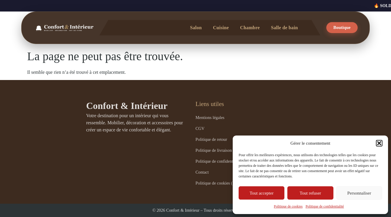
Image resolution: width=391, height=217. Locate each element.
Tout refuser (310, 193)
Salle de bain (284, 27)
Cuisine (221, 27)
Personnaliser (359, 193)
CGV (200, 128)
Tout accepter (261, 193)
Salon (196, 27)
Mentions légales (210, 117)
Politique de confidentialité (325, 206)
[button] (379, 143)
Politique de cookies (288, 206)
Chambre (250, 27)
